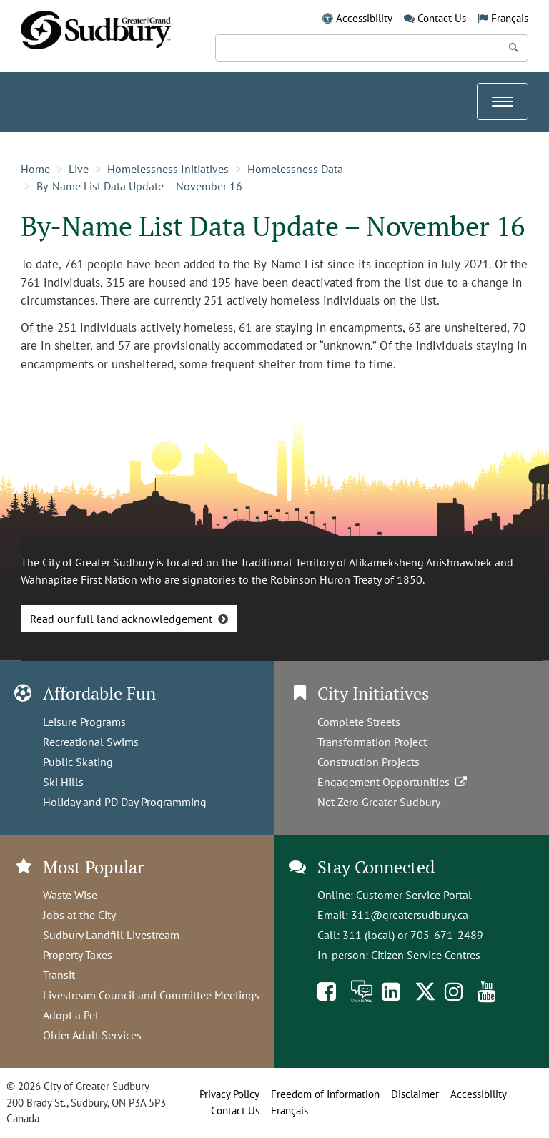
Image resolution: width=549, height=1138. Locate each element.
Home (35, 169)
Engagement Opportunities (393, 782)
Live (79, 169)
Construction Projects (368, 762)
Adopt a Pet (71, 1015)
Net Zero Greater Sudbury (378, 802)
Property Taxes (77, 955)
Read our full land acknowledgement (121, 619)
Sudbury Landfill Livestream (111, 935)
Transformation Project (372, 742)
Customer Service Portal (414, 895)
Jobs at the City (79, 915)
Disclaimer (415, 1094)
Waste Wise (70, 895)
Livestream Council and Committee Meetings (151, 995)
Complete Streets (358, 722)
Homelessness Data (295, 169)
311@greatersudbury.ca (409, 915)
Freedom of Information (325, 1094)
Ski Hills (63, 782)
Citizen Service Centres (425, 955)
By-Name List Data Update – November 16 (139, 186)
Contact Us (441, 18)
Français (509, 18)
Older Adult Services (92, 1035)
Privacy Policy (229, 1094)
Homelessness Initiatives (168, 169)
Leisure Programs (84, 722)
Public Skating (78, 762)
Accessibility (364, 18)
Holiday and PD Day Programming (125, 802)
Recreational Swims (91, 742)
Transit (59, 975)
